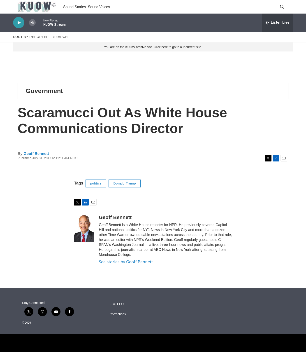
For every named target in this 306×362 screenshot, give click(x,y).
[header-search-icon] (285, 12)
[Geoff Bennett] (84, 238)
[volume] (32, 33)
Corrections (118, 324)
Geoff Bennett (36, 164)
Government (44, 101)
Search (60, 47)
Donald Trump (124, 193)
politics (96, 193)
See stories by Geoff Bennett (126, 272)
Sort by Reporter (31, 47)
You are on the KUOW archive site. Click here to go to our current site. (153, 57)
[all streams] (277, 33)
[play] (18, 32)
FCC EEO (117, 314)
